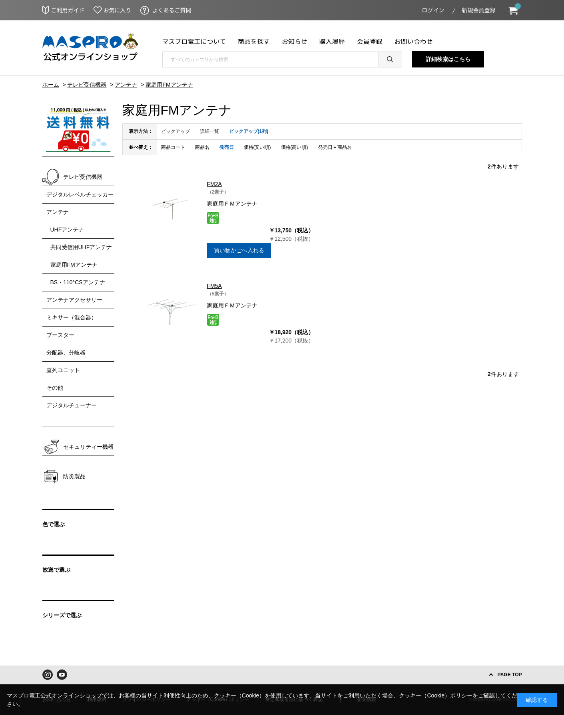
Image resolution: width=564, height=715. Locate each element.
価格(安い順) (257, 147)
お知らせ (294, 41)
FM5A (214, 286)
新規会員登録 (479, 10)
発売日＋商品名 (335, 147)
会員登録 (370, 41)
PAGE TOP (510, 674)
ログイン (433, 10)
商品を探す (254, 41)
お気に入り (118, 10)
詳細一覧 (209, 131)
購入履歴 (332, 41)
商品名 (202, 147)
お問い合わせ (414, 41)
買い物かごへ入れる (239, 250)
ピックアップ (175, 131)
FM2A (214, 184)
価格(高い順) (294, 147)
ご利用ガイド (68, 10)
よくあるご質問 (171, 10)
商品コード (173, 147)
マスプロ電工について (194, 41)
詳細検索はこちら (448, 59)
